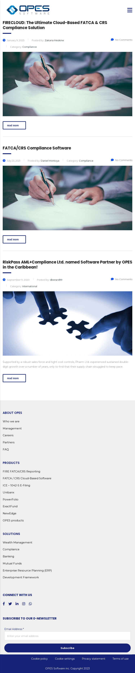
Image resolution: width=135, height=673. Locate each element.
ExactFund (10, 506)
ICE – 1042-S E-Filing (16, 485)
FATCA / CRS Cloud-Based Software (27, 478)
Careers (8, 435)
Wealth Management (17, 542)
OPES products (13, 520)
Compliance (11, 549)
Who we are (11, 421)
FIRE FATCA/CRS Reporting (21, 471)
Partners (8, 442)
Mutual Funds (12, 563)
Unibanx (8, 492)
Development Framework (21, 577)
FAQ (6, 449)
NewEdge (9, 513)
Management (12, 428)
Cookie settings (65, 658)
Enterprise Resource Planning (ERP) (27, 570)
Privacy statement (93, 658)
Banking (8, 556)
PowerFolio (10, 499)
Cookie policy (39, 658)
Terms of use (120, 658)
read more (15, 125)
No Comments (121, 39)
